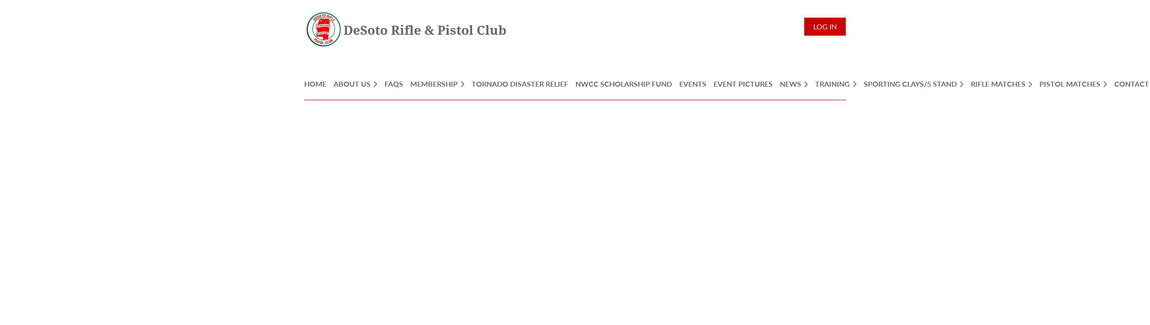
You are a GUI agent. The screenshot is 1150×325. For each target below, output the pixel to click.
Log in (825, 26)
